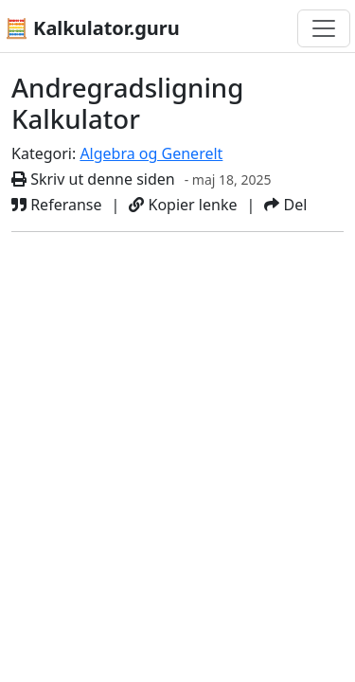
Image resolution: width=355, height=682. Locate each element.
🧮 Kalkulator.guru (92, 28)
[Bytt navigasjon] (323, 28)
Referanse (56, 204)
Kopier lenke (183, 204)
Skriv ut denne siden (93, 179)
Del (285, 204)
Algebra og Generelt (151, 153)
